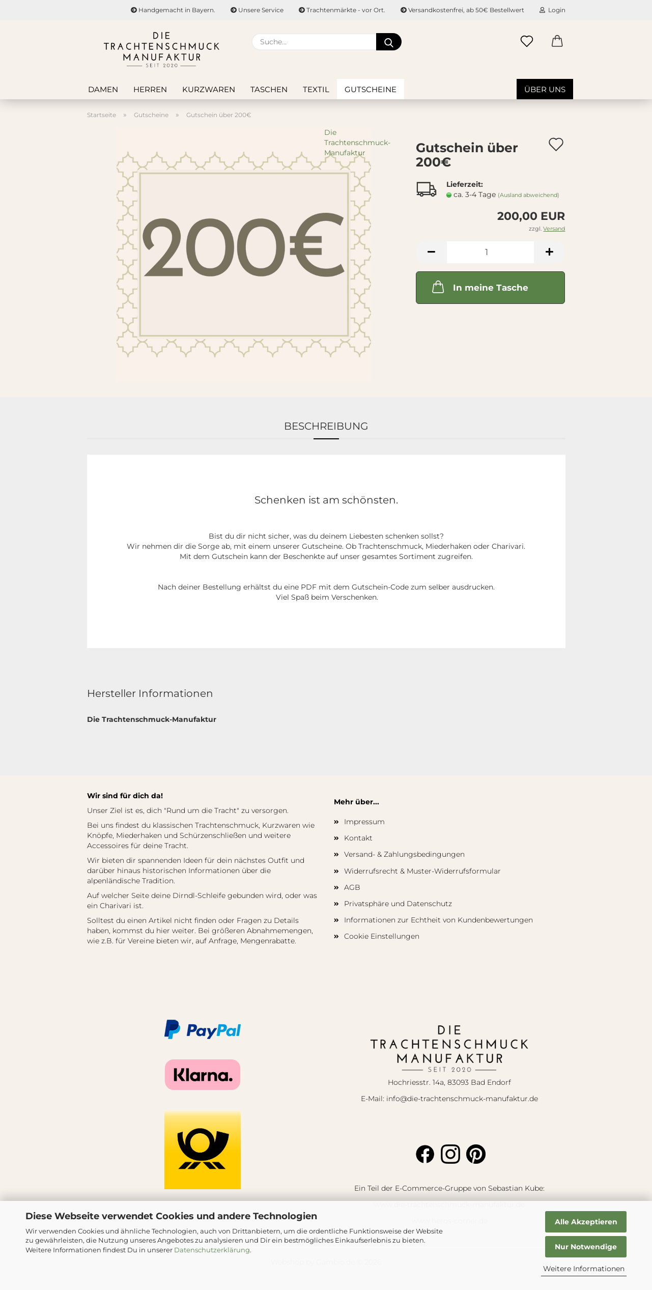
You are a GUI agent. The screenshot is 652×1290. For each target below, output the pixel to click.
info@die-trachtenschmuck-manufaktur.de (462, 1098)
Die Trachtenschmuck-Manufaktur (357, 142)
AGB (352, 887)
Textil (316, 89)
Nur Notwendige (586, 1246)
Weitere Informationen (584, 1268)
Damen (103, 89)
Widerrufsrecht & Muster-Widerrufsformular (422, 871)
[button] (557, 41)
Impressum (364, 821)
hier (163, 930)
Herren (150, 89)
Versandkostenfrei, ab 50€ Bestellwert (462, 10)
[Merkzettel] (527, 41)
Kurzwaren (208, 89)
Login (552, 10)
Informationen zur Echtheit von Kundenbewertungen (438, 919)
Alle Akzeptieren (586, 1221)
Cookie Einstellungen (381, 936)
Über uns (544, 89)
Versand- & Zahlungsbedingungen (404, 854)
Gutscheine (370, 89)
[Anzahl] (490, 252)
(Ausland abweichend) (528, 195)
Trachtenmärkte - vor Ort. (342, 10)
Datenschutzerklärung (212, 1250)
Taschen (269, 89)
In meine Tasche (479, 286)
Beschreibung (326, 426)
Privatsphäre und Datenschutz (398, 903)
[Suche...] (389, 41)
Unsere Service (257, 10)
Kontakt (358, 838)
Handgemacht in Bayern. (173, 10)
